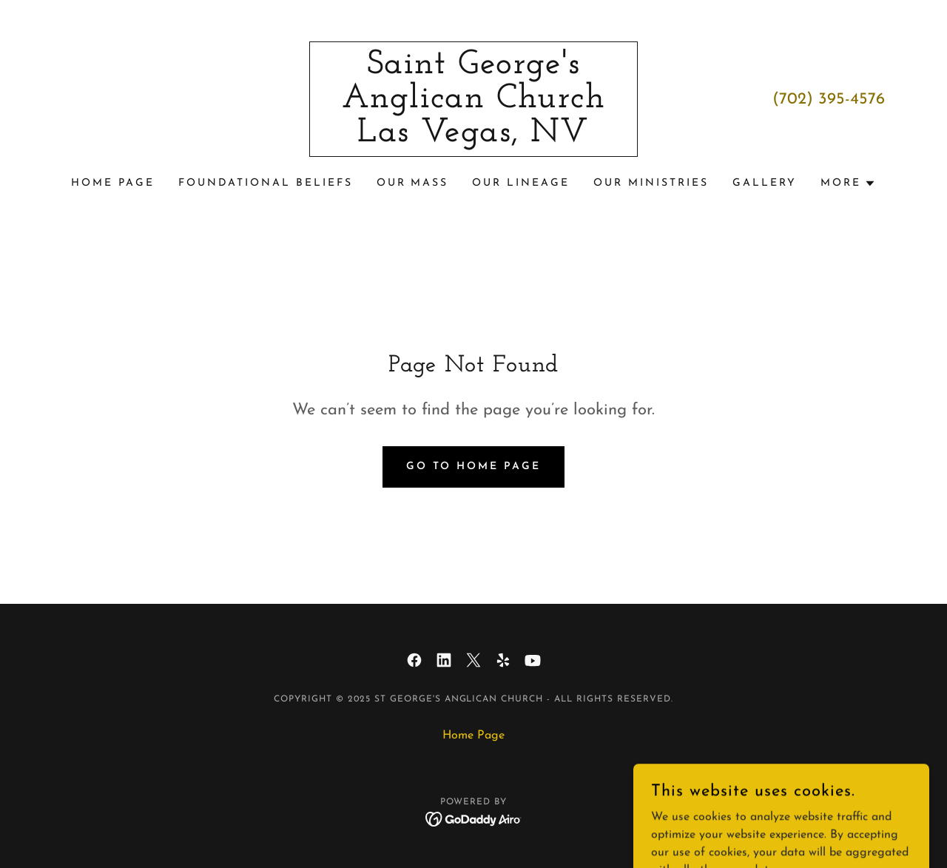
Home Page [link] (113, 183)
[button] (848, 183)
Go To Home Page (474, 466)
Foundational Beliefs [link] (265, 183)
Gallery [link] (764, 183)
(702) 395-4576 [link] (828, 99)
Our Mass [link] (413, 183)
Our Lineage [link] (521, 183)
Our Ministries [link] (651, 183)
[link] (473, 138)
